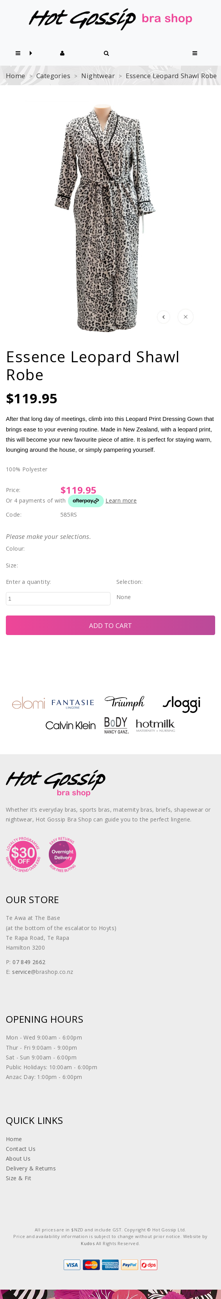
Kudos (87, 1243)
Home (15, 75)
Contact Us (21, 1148)
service (21, 971)
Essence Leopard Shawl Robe (171, 75)
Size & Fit (18, 1178)
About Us (18, 1158)
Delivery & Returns (31, 1168)
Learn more (121, 500)
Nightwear (98, 75)
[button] (18, 53)
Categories (53, 75)
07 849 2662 (28, 962)
